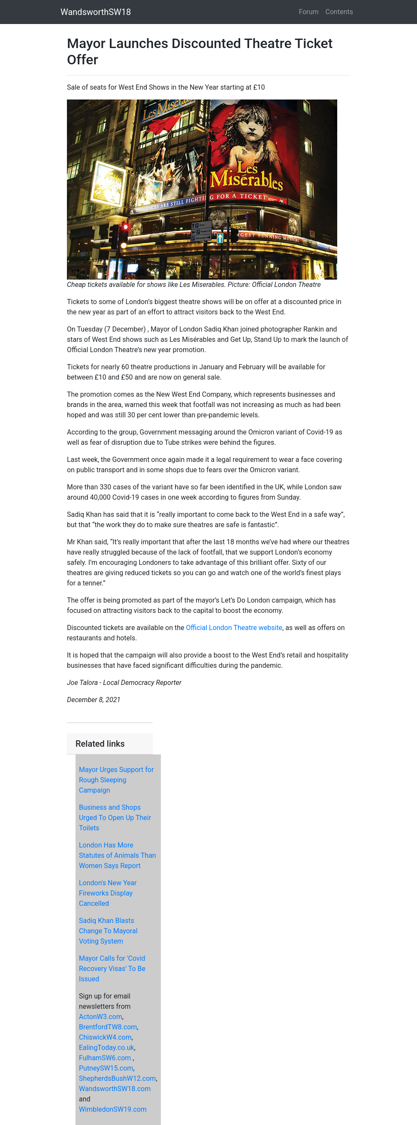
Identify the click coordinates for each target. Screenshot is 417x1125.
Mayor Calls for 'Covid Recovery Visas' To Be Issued (112, 968)
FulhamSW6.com (105, 1058)
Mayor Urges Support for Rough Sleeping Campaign (116, 780)
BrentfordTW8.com (108, 1027)
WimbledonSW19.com (113, 1109)
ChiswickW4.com (105, 1037)
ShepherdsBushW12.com (117, 1078)
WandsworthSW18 (95, 12)
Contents (339, 12)
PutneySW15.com (106, 1068)
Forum (309, 12)
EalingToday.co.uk (106, 1048)
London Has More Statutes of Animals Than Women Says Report (117, 855)
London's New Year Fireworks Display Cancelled (108, 893)
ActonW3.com (100, 1017)
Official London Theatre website (234, 628)
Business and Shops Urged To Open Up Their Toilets (115, 817)
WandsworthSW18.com (115, 1089)
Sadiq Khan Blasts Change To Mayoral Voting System (108, 931)
